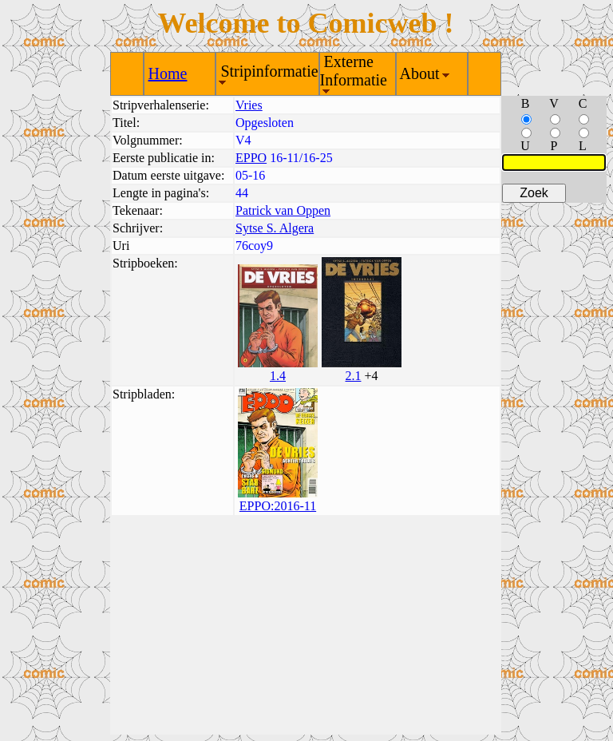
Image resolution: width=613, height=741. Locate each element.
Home (168, 73)
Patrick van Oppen (282, 210)
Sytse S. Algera (274, 228)
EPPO (251, 157)
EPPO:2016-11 (277, 506)
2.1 (353, 375)
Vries (249, 105)
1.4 (278, 375)
